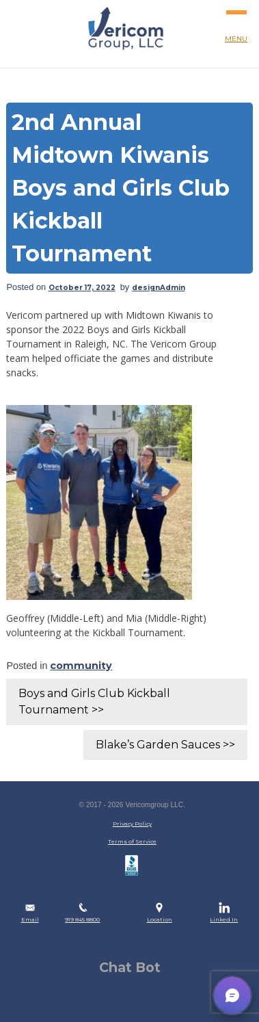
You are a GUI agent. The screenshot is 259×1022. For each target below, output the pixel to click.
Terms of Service (132, 841)
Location (159, 919)
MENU (236, 21)
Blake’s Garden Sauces (158, 744)
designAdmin (158, 287)
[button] (232, 995)
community (81, 665)
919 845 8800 (82, 919)
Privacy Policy (132, 823)
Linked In (224, 919)
